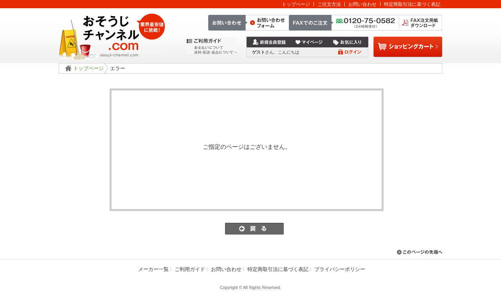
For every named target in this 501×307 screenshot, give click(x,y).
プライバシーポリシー (339, 269)
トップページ (296, 4)
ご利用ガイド (190, 269)
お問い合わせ (362, 4)
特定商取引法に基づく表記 (412, 4)
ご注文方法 (329, 4)
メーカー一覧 (153, 269)
